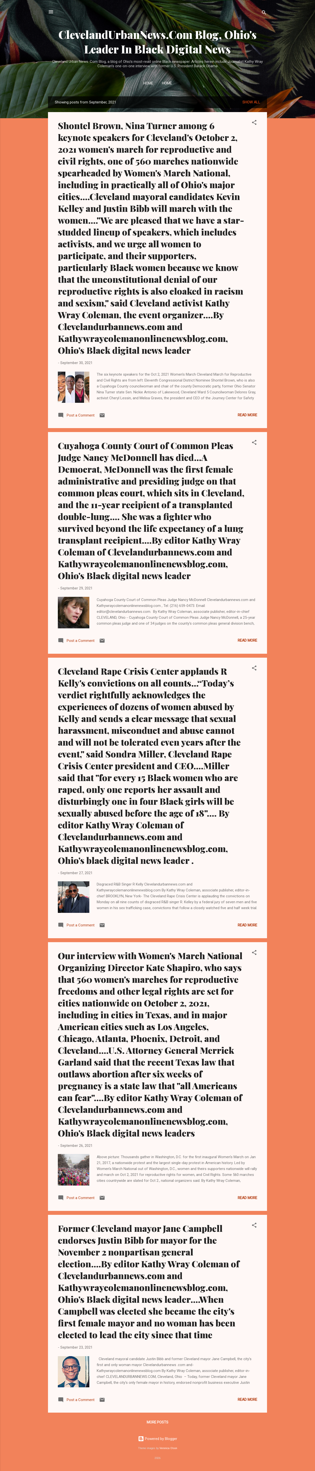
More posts (157, 1422)
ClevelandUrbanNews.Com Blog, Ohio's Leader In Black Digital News (157, 41)
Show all (251, 102)
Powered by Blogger (157, 1439)
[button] (254, 123)
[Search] (264, 13)
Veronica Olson (168, 1448)
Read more (247, 415)
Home (148, 83)
